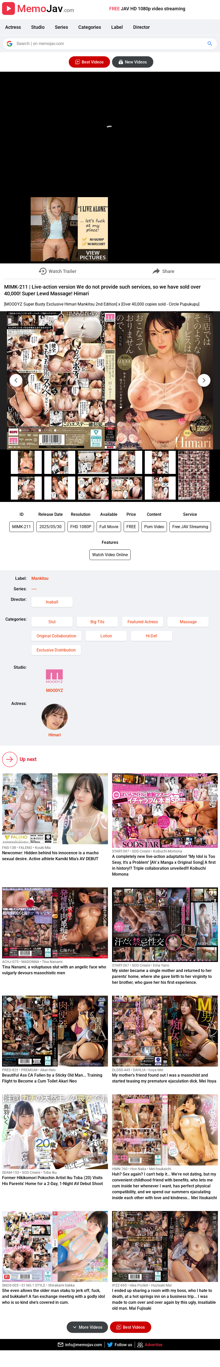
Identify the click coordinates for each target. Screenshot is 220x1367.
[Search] (110, 43)
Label (117, 27)
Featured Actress (143, 621)
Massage (188, 621)
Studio (38, 27)
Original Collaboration (56, 636)
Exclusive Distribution (56, 650)
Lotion (106, 636)
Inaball (52, 602)
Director (141, 27)
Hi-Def (151, 636)
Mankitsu (39, 578)
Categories (89, 27)
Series (61, 27)
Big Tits (97, 621)
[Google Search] (210, 43)
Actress (13, 27)
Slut (52, 621)
